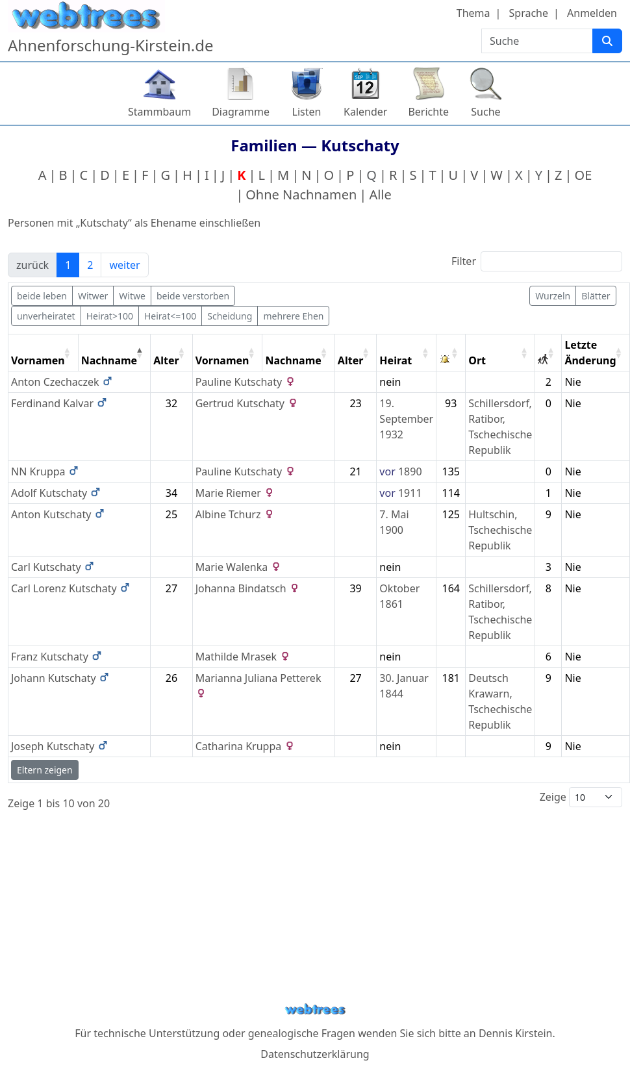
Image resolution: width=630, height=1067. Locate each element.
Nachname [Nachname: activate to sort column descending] (109, 360)
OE (583, 175)
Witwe (132, 296)
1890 (410, 471)
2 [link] (90, 265)
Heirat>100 (109, 316)
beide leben (42, 296)
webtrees (315, 1009)
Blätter (595, 296)
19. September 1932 (406, 419)
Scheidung (229, 316)
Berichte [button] (428, 112)
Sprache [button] (528, 13)
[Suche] (607, 41)
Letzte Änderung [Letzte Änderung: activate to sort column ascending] (590, 353)
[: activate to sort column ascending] (451, 352)
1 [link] (68, 265)
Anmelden (592, 13)
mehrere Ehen (293, 316)
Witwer (93, 296)
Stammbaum (159, 112)
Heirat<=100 (170, 316)
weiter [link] (124, 265)
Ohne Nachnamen (301, 194)
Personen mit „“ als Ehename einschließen (134, 223)
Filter (536, 261)
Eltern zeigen (45, 770)
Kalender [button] (365, 112)
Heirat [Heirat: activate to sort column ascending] (395, 360)
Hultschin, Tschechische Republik (500, 530)
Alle (380, 194)
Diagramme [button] (241, 112)
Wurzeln (552, 296)
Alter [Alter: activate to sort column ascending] (166, 360)
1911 (410, 493)
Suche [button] (485, 112)
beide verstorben (193, 296)
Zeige (581, 797)
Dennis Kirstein (516, 1033)
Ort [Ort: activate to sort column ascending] (477, 360)
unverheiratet (46, 316)
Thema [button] (473, 13)
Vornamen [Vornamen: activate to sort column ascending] (38, 360)
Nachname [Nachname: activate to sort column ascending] (293, 360)
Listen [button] (306, 112)
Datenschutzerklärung (314, 1054)
